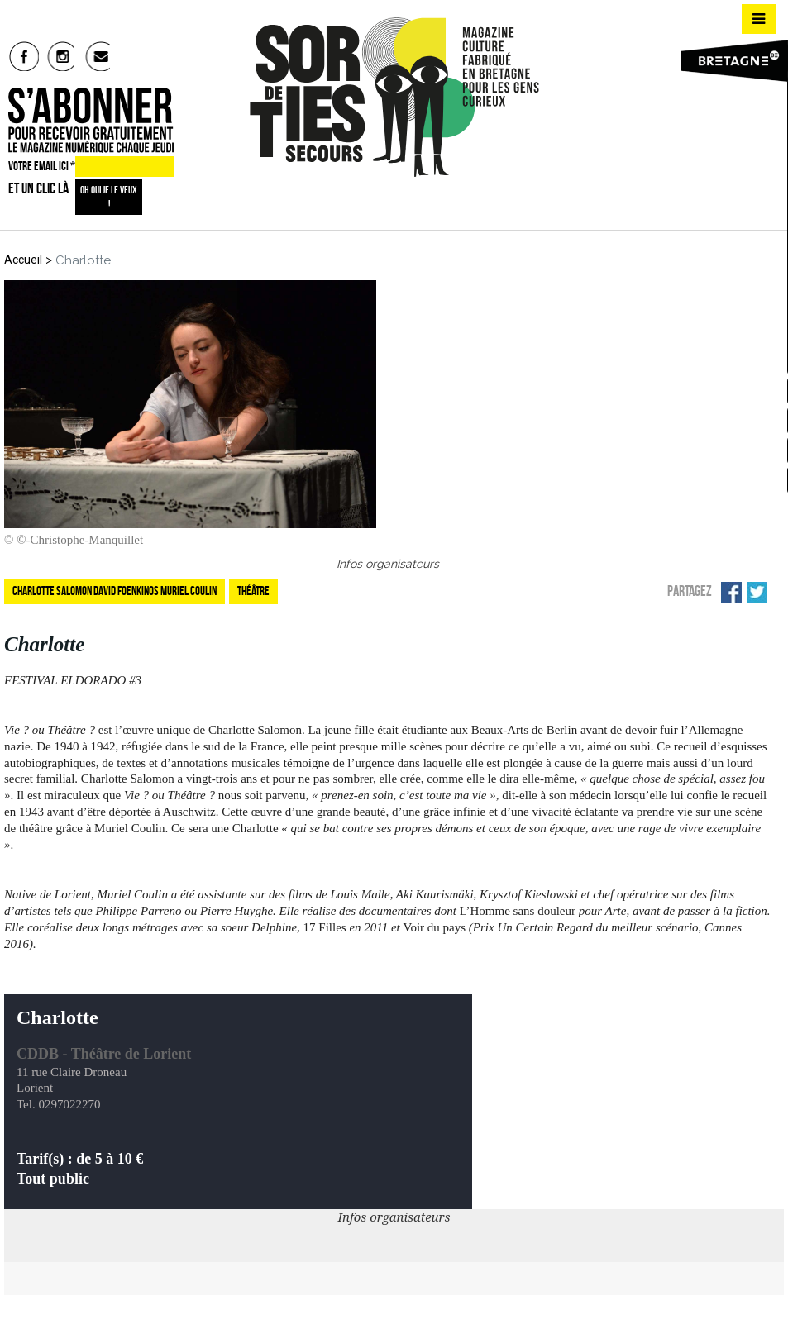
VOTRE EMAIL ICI (41, 167)
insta (61, 56)
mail (98, 56)
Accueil (23, 256)
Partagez (689, 587)
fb (24, 56)
